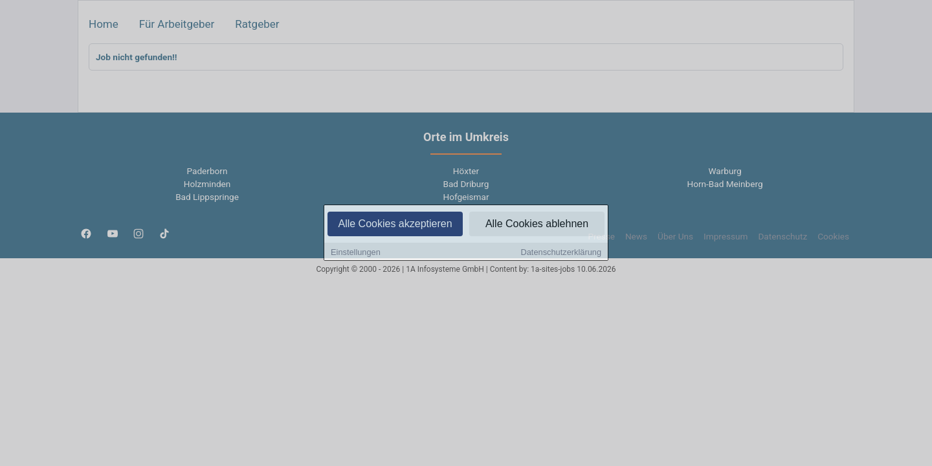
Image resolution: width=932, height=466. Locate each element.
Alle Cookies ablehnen (536, 224)
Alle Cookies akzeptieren (395, 224)
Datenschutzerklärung (561, 253)
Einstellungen (356, 253)
